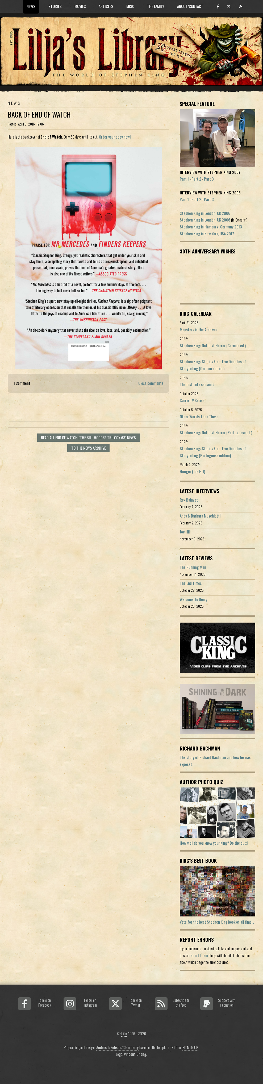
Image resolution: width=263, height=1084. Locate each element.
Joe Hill (185, 532)
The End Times (191, 583)
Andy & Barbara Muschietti (200, 516)
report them (198, 955)
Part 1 (184, 179)
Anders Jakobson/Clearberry (117, 1047)
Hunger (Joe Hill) (192, 471)
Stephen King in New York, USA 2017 (207, 233)
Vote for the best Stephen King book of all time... (217, 922)
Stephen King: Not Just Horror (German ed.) (213, 345)
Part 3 (209, 179)
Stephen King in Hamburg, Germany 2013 (211, 227)
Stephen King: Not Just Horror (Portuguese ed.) (216, 432)
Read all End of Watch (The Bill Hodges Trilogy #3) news (88, 437)
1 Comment (22, 383)
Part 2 (196, 179)
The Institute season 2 (197, 384)
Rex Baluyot (189, 500)
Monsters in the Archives (198, 329)
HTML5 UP (190, 1047)
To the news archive (88, 448)
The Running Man (193, 567)
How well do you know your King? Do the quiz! (214, 843)
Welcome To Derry (193, 599)
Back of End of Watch (39, 114)
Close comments (150, 383)
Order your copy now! (115, 137)
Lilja (124, 1033)
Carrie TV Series (192, 400)
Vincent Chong (135, 1054)
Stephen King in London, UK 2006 (205, 213)
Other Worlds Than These (199, 416)
